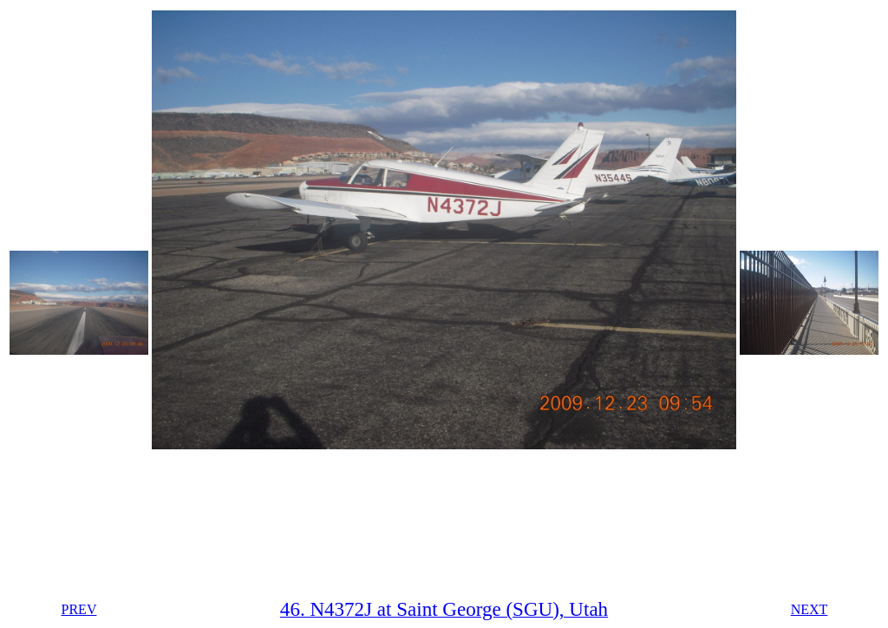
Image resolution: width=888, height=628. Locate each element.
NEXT (809, 609)
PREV (79, 609)
